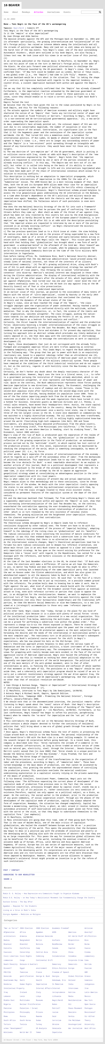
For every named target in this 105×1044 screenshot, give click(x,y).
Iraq (6, 992)
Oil (69, 1004)
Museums (39, 1000)
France (39, 972)
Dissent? (8, 968)
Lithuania (56, 996)
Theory (87, 1020)
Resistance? (90, 1012)
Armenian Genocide (44, 936)
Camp (38, 948)
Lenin (22, 996)
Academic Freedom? (60, 928)
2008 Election (42, 928)
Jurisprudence (58, 992)
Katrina (71, 992)
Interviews (73, 988)
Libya (38, 996)
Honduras (8, 984)
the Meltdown (74, 1020)
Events (67, 12)
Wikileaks (8, 1032)
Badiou (7, 940)
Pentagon (89, 1008)
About (15, 12)
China (70, 952)
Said (54, 1016)
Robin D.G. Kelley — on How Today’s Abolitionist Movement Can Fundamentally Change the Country (49, 898)
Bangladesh (25, 940)
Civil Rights (26, 956)
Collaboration (58, 956)
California (25, 948)
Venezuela (56, 1028)
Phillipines (9, 1012)
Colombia (72, 956)
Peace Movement (75, 1008)
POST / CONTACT (11, 870)
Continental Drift (44, 960)
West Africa (90, 1028)
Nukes (54, 1004)
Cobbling (40, 956)
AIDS (54, 932)
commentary (89, 956)
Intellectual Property (14, 988)
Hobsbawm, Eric (59, 980)
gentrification (27, 976)
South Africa (9, 1020)
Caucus (87, 948)
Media (70, 996)
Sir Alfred (89, 1016)
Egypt (22, 968)
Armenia (23, 936)
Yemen (38, 1032)
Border (71, 944)
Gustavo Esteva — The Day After (18, 902)
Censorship (25, 952)
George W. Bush (43, 976)
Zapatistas (57, 1032)
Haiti (22, 980)
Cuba (87, 960)
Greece (87, 976)
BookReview (57, 944)
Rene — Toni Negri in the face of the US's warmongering (35, 24)
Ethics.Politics (59, 968)
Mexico (87, 996)
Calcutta (8, 948)
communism (8, 960)
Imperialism (41, 984)
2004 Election (26, 928)
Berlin (39, 940)
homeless (89, 980)
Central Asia (42, 952)
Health (39, 980)
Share (6, 879)
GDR (86, 972)
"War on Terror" (11, 928)
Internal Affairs (44, 988)
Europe (71, 968)
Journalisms (53, 12)
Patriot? (56, 1008)
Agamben (39, 932)
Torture (7, 1024)
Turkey (39, 1024)
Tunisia (23, 1024)
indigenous (89, 984)
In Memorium (57, 984)
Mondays (26, 12)
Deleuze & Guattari (29, 964)
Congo (22, 960)
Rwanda (39, 1016)
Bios (87, 940)
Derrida (88, 964)
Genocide (8, 976)
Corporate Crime (75, 960)
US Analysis (41, 1028)
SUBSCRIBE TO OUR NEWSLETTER (19, 875)
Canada (55, 948)
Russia (23, 1016)
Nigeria (7, 1004)
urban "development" (13, 1028)
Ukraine (55, 1024)
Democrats (72, 964)
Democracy (56, 964)
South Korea (25, 1020)
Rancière (72, 1012)
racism (55, 1012)
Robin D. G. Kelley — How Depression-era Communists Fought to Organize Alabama (41, 894)
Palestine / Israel (29, 1008)
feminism (24, 972)
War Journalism (75, 1028)
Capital (71, 948)
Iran (87, 988)
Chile (54, 952)
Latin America (91, 992)
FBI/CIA (7, 972)
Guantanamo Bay (11, 980)
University (89, 1024)
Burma (87, 944)
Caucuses (8, 952)
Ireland (23, 992)
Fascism (88, 968)
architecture (9, 936)
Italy (38, 992)
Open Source (90, 1004)
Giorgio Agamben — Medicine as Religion (22, 914)
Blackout (8, 944)
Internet (56, 988)
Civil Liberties (11, 956)
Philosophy (25, 1012)
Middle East (9, 1000)
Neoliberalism (74, 1000)
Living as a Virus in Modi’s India (19, 910)
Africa (23, 932)
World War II (26, 1032)
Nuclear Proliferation (30, 1004)
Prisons (39, 1012)
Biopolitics (73, 940)
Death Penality (11, 964)
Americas (72, 932)
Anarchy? (89, 932)
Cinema (87, 952)
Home (6, 12)
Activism (89, 928)
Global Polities (75, 976)
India (70, 984)
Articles (38, 12)
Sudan (38, 1020)
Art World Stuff (75, 936)
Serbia (71, 1016)
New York (89, 1000)
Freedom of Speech (60, 972)
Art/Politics (90, 936)
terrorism (56, 1020)
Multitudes (25, 1000)
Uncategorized (74, 1024)
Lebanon (7, 996)
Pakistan (8, 1008)
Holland (71, 980)
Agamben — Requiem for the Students (20, 906)
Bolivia (39, 944)
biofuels (56, 940)
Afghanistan (9, 932)
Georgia (55, 976)
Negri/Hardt (18, 28)
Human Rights (26, 984)
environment (41, 968)
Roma (6, 1016)
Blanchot (24, 944)
